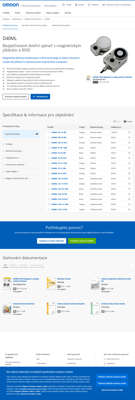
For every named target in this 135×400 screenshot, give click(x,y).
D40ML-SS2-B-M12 (59, 199)
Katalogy (23, 265)
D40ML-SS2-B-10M (59, 189)
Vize (37, 359)
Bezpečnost (17, 19)
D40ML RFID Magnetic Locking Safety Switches (26, 280)
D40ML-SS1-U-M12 (59, 184)
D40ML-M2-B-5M (58, 137)
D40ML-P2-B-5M (58, 153)
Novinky (68, 13)
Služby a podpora (52, 13)
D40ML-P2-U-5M (58, 168)
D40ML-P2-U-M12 (59, 173)
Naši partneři (73, 354)
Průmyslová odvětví (33, 13)
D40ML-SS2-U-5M (59, 209)
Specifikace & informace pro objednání (35, 25)
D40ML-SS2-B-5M (59, 194)
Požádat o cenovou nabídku (82, 241)
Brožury (13, 265)
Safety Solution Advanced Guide (71, 304)
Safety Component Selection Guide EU (116, 280)
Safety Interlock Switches (24, 304)
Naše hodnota (43, 354)
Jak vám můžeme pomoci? (116, 354)
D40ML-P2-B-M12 (59, 158)
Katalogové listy (36, 265)
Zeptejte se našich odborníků (51, 241)
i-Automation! (41, 363)
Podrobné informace (10, 25)
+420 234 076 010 (111, 359)
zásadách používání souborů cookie (33, 389)
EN (94, 82)
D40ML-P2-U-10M (59, 163)
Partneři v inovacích (74, 359)
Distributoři (71, 363)
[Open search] (67, 4)
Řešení (17, 13)
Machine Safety (64, 279)
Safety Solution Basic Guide (113, 304)
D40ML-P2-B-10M (59, 148)
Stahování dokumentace (61, 25)
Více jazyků (17, 292)
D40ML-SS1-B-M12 (59, 179)
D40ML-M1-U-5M (58, 132)
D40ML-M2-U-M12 (59, 143)
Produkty (6, 13)
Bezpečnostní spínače (33, 19)
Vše (5, 265)
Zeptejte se (109, 363)
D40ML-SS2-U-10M (59, 204)
